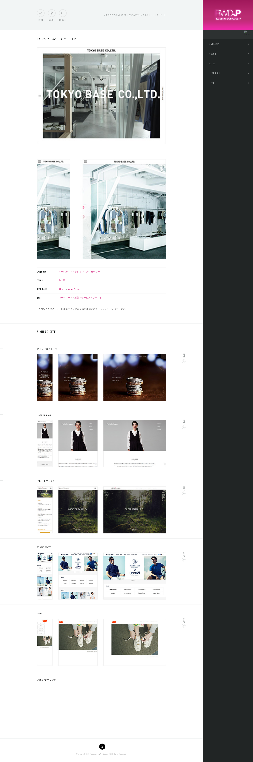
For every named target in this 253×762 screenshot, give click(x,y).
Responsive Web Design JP (100, 754)
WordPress (74, 289)
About (52, 16)
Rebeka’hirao (44, 415)
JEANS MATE (44, 547)
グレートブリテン (46, 481)
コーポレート (65, 297)
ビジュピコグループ (47, 349)
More (183, 355)
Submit (63, 16)
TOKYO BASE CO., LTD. (57, 39)
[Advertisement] (65, 708)
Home (40, 16)
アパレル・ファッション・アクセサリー (79, 271)
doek (39, 613)
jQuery (62, 289)
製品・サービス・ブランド (88, 297)
